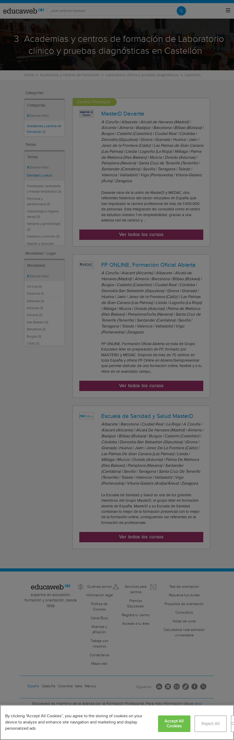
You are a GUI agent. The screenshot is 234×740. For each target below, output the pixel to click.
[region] (117, 722)
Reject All (210, 723)
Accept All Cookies (174, 724)
